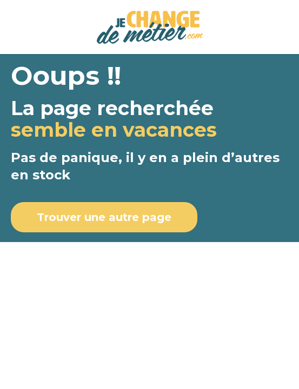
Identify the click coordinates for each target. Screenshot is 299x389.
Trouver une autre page (104, 217)
